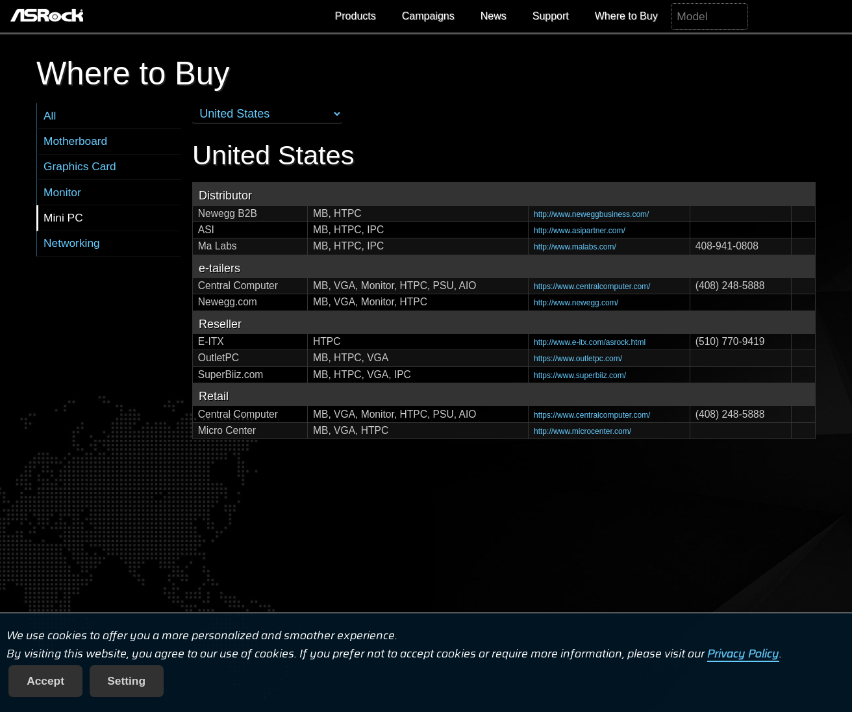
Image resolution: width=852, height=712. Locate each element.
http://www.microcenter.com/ (582, 431)
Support (550, 15)
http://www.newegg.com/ (576, 302)
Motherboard (75, 140)
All (50, 115)
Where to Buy (626, 15)
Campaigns (428, 15)
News (494, 15)
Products (355, 15)
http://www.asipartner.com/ (579, 230)
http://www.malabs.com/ (575, 246)
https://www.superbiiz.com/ (580, 375)
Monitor (62, 192)
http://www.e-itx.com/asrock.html (589, 342)
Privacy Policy (743, 653)
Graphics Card (80, 166)
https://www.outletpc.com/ (578, 358)
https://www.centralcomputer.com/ (592, 286)
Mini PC (63, 217)
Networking (72, 242)
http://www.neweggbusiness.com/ (591, 214)
